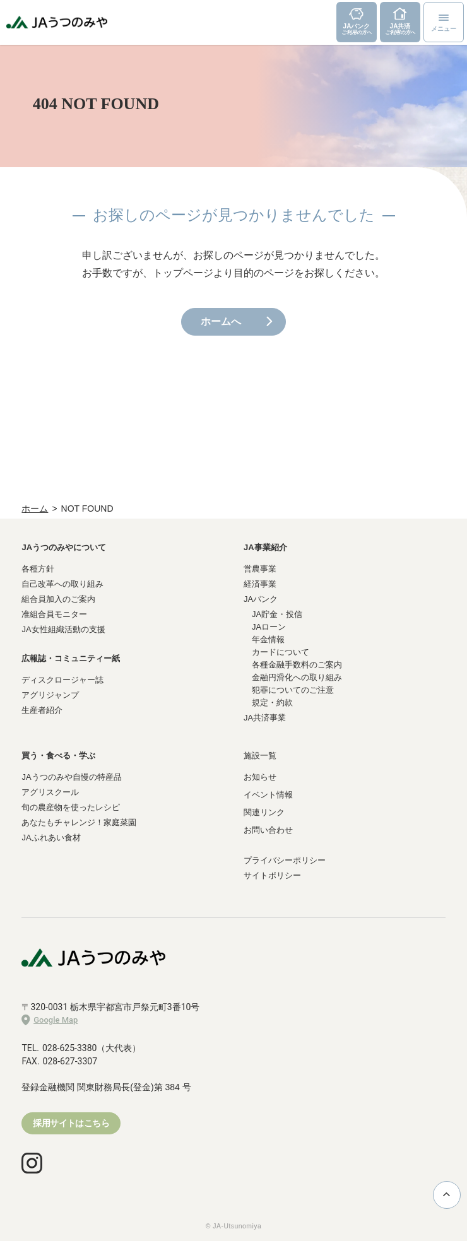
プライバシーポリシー (285, 860)
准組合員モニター (54, 614)
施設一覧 (260, 755)
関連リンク (264, 812)
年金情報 (268, 639)
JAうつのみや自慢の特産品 (71, 777)
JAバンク (261, 599)
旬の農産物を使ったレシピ (70, 807)
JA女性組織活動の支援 (63, 629)
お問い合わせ (268, 830)
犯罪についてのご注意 (293, 690)
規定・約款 (272, 702)
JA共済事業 (265, 717)
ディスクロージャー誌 (62, 680)
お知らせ (260, 777)
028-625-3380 (69, 1048)
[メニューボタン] (443, 22)
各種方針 (37, 568)
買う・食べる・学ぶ (58, 755)
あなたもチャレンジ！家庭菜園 (78, 822)
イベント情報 (268, 794)
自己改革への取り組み (62, 584)
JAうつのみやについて (63, 547)
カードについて (280, 652)
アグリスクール (50, 792)
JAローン (269, 627)
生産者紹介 (41, 710)
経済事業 (260, 584)
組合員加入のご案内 (58, 599)
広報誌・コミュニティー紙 (70, 658)
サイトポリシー (272, 875)
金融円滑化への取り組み (297, 677)
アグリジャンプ (50, 695)
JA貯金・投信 (277, 614)
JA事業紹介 (265, 547)
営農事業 (260, 568)
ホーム (34, 508)
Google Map (49, 1020)
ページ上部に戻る (446, 1194)
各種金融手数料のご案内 (297, 664)
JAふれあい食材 (50, 837)
